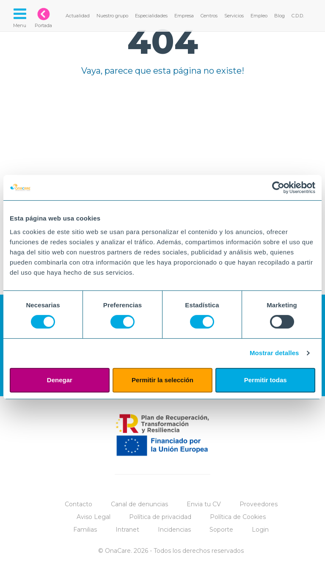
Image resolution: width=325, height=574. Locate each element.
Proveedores (259, 504)
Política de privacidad (160, 517)
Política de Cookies (238, 517)
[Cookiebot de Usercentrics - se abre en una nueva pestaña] (278, 187)
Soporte (221, 529)
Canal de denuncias (139, 504)
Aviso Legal (93, 517)
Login (260, 529)
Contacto (78, 504)
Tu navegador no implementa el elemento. (162, 157)
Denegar (59, 380)
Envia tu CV (204, 504)
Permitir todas (265, 380)
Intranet (127, 529)
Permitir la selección (162, 380)
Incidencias (174, 529)
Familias (85, 529)
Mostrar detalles (274, 352)
